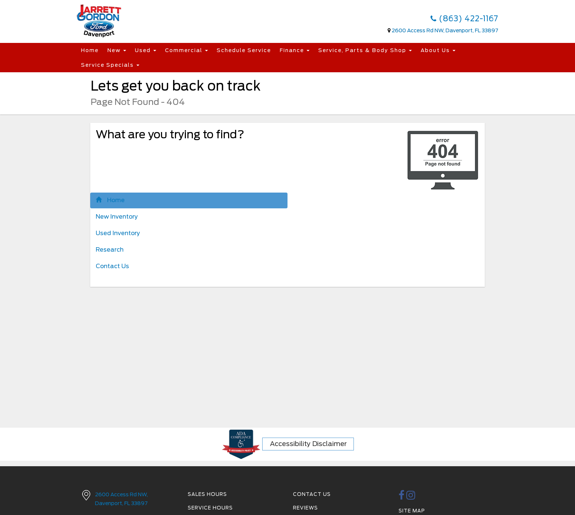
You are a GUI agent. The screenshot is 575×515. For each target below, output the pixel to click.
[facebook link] (402, 497)
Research (110, 249)
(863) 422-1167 (464, 18)
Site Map (412, 511)
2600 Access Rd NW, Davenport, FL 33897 (445, 30)
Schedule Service (244, 50)
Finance (295, 50)
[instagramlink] (410, 497)
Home (90, 50)
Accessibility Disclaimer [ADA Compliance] (308, 444)
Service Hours (210, 508)
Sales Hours (207, 494)
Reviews (305, 508)
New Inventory (117, 216)
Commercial (186, 50)
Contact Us (112, 266)
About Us (438, 50)
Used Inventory (118, 233)
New (116, 50)
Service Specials (110, 65)
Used (145, 50)
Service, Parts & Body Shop (365, 50)
